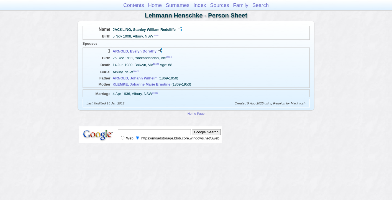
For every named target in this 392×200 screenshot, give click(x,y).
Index (199, 5)
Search (260, 5)
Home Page (196, 113)
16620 (156, 35)
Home (155, 5)
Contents (133, 5)
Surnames (177, 5)
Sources (219, 5)
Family (240, 5)
